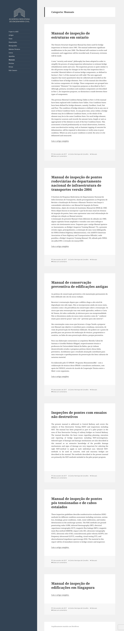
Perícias (11, 63)
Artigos (11, 35)
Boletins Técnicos (14, 49)
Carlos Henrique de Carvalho (79, 154)
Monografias (13, 46)
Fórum (11, 67)
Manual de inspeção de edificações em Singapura (73, 585)
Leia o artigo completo (60, 141)
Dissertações (13, 42)
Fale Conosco (13, 70)
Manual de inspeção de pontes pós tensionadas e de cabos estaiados (76, 502)
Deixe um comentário (60, 156)
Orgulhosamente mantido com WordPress (65, 626)
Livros (11, 53)
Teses (10, 39)
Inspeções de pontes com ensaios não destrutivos (79, 414)
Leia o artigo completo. (60, 547)
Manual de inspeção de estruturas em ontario (70, 35)
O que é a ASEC (14, 32)
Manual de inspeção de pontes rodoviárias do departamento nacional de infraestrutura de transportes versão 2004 (76, 183)
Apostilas (12, 56)
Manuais (12, 60)
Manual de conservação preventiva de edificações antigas (79, 284)
